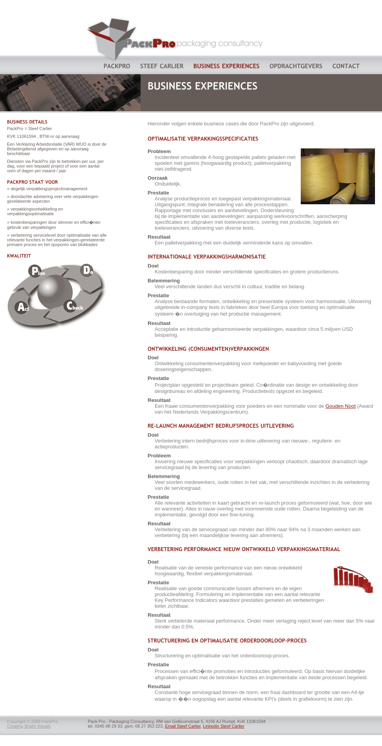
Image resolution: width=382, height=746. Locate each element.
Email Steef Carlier (183, 726)
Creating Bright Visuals (29, 726)
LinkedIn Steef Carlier (224, 726)
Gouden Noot (340, 406)
